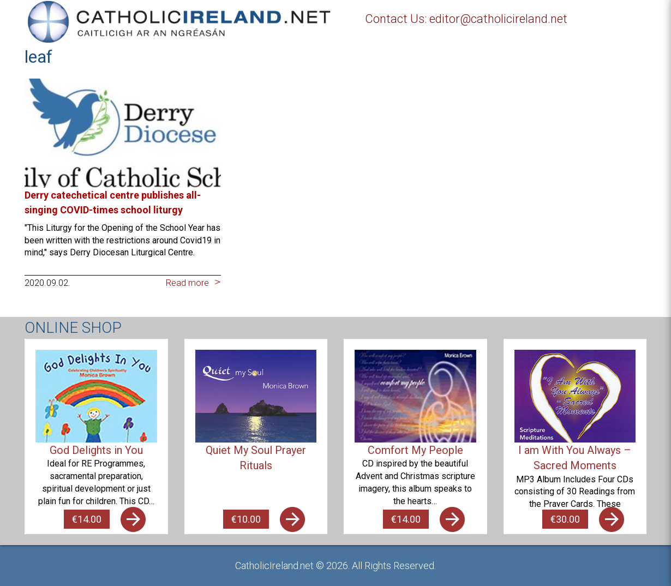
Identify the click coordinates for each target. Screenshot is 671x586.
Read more (187, 283)
